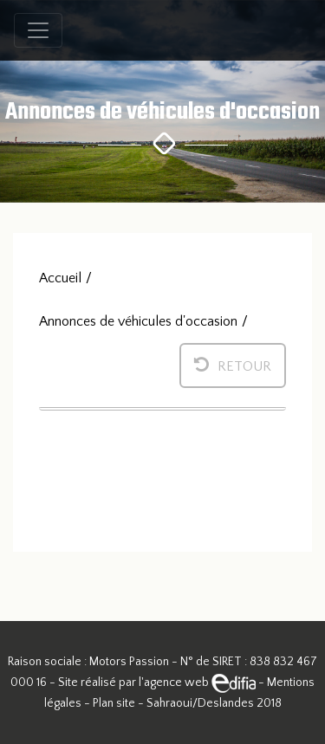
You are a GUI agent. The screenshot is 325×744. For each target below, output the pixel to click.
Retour (232, 365)
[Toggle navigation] (38, 30)
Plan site (114, 703)
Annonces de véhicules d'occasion (138, 321)
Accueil (60, 278)
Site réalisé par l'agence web (157, 682)
